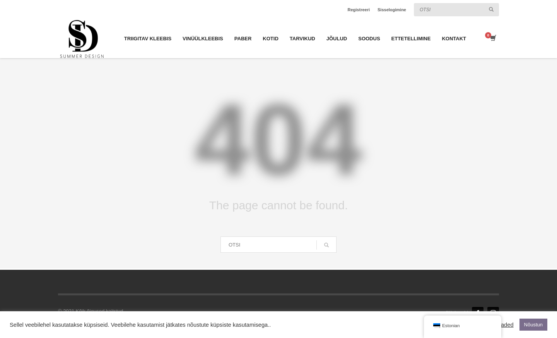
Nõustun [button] (533, 325)
